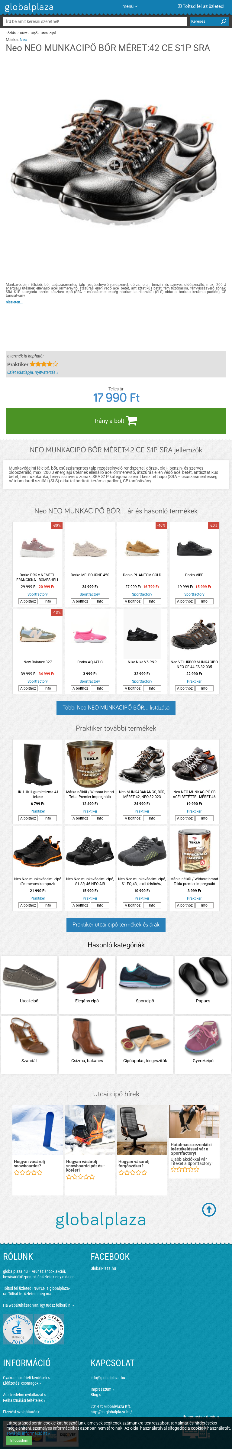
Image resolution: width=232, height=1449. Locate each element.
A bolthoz (28, 601)
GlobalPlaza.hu (103, 1268)
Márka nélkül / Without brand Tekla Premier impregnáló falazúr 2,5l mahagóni (90, 794)
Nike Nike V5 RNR (142, 662)
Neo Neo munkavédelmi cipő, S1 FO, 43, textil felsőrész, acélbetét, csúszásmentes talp (142, 881)
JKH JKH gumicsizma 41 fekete (38, 794)
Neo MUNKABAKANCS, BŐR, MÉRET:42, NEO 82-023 (142, 794)
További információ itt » (28, 1433)
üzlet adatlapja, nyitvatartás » (32, 372)
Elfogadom (19, 1440)
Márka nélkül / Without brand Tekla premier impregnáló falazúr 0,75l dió (194, 881)
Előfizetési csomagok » (22, 1383)
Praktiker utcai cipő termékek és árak (116, 925)
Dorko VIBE (194, 575)
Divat (23, 33)
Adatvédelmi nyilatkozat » (24, 1394)
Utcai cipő (48, 33)
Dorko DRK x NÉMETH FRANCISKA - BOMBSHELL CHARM (37, 577)
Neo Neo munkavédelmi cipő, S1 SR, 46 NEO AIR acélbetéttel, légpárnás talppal (90, 881)
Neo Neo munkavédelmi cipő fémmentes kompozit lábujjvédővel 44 (37, 881)
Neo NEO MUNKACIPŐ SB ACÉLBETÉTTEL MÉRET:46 (194, 794)
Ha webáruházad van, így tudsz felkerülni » (38, 1305)
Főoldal (11, 33)
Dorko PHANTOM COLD (142, 575)
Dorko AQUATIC (90, 662)
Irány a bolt (116, 420)
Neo (23, 39)
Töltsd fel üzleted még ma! (30, 1293)
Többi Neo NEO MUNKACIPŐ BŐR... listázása (116, 708)
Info (48, 601)
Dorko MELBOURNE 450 (90, 575)
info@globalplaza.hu (108, 1377)
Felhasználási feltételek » (24, 1400)
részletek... (14, 302)
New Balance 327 (38, 662)
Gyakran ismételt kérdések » (26, 1377)
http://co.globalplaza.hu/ (111, 1411)
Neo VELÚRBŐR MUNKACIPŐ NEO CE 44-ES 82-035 (194, 664)
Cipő (34, 33)
